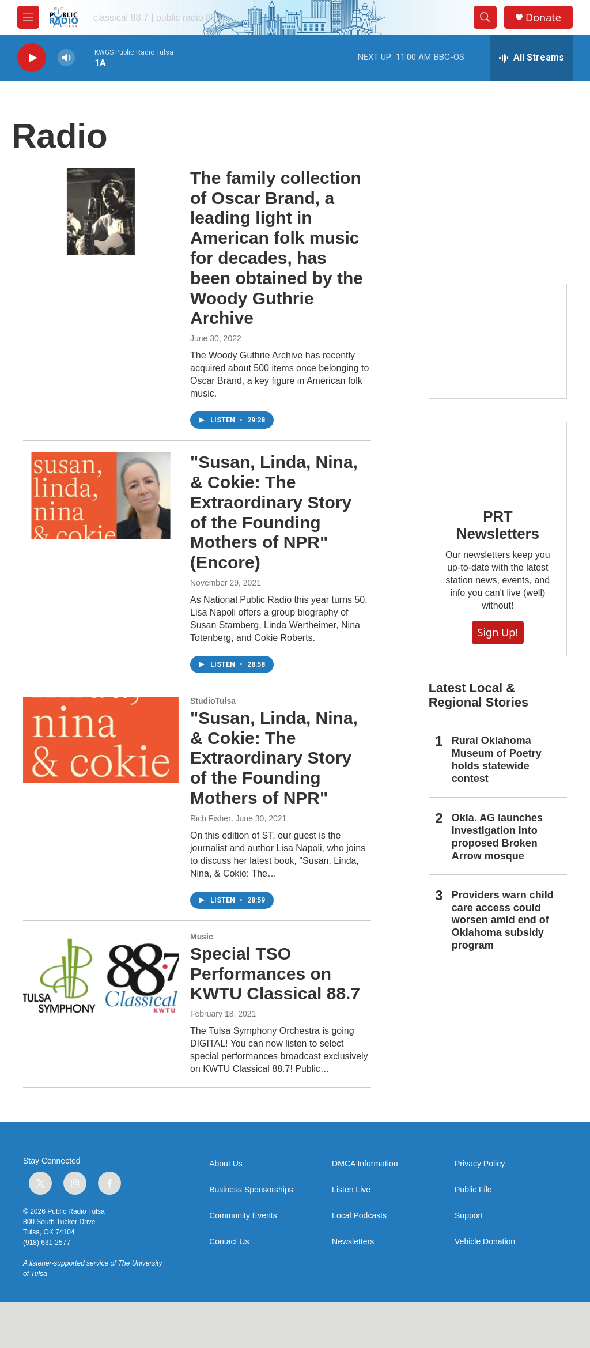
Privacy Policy (480, 1164)
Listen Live (351, 1189)
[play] (31, 58)
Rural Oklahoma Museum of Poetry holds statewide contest (497, 759)
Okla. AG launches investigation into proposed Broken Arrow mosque (497, 837)
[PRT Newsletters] (497, 456)
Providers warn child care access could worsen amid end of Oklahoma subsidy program (503, 920)
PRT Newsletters (497, 525)
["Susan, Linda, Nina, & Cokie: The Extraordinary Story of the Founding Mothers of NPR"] (101, 740)
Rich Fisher (210, 818)
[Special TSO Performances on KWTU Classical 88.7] (101, 975)
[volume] (66, 58)
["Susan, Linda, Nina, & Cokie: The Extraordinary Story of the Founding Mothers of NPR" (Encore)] (101, 495)
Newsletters (353, 1241)
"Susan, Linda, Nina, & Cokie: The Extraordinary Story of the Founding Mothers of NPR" (274, 757)
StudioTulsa (213, 700)
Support (469, 1215)
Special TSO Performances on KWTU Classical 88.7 (275, 973)
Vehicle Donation (485, 1241)
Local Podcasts (359, 1215)
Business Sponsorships (251, 1189)
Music (201, 936)
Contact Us (229, 1241)
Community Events (243, 1215)
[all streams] (531, 58)
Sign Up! (498, 632)
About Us (226, 1164)
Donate (543, 18)
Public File (473, 1189)
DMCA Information (365, 1164)
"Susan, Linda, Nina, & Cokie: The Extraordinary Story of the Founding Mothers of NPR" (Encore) (274, 512)
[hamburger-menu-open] (28, 17)
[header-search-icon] (485, 17)
